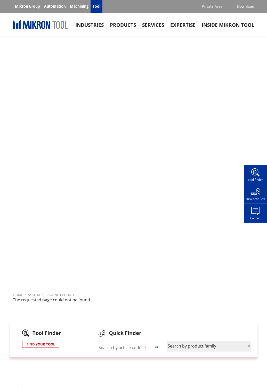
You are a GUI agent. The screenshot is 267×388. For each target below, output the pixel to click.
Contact (255, 218)
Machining (79, 6)
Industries (89, 27)
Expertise (183, 27)
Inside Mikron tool (228, 27)
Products (123, 27)
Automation (55, 6)
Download (245, 6)
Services (153, 27)
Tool (96, 6)
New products (255, 198)
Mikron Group (27, 6)
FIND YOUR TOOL (41, 344)
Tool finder (255, 179)
